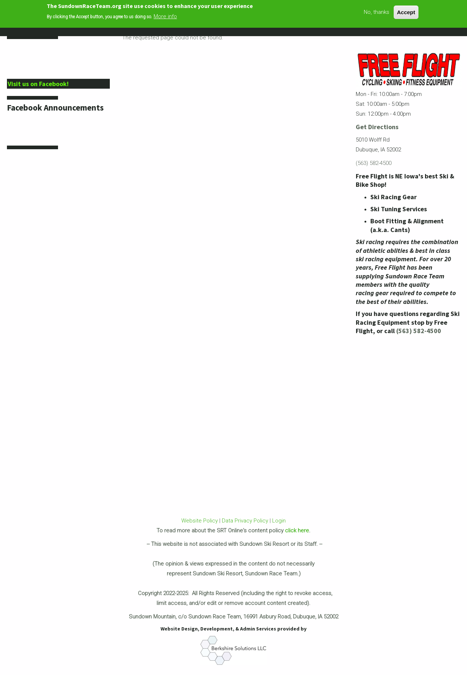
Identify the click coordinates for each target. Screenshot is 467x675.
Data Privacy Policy (245, 520)
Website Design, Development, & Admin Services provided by (233, 628)
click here (297, 530)
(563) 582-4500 (373, 163)
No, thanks (376, 11)
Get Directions (377, 127)
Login (279, 520)
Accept (406, 11)
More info (165, 15)
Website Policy (199, 520)
